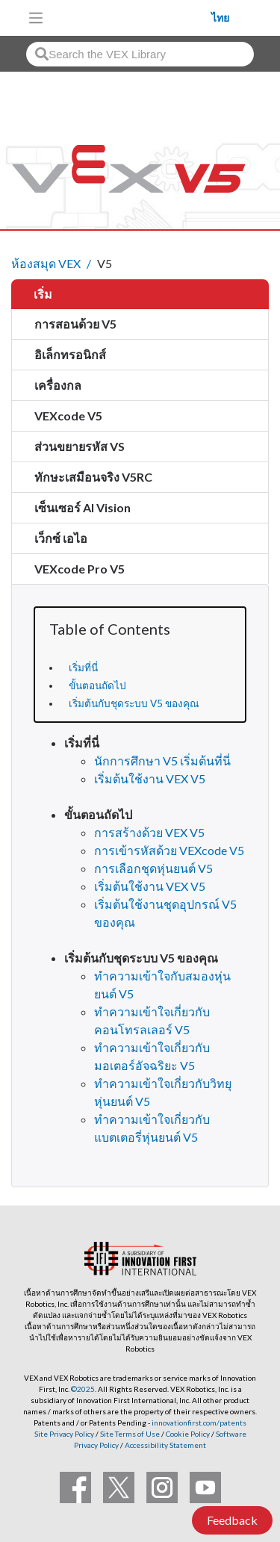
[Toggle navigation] (36, 18)
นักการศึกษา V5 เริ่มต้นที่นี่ (162, 760)
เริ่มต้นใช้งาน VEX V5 (149, 778)
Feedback (232, 1520)
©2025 (83, 1388)
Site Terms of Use (129, 1433)
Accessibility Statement (165, 1444)
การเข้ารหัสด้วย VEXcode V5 (169, 850)
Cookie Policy (188, 1433)
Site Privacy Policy (64, 1433)
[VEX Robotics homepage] (131, 17)
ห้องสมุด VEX (46, 263)
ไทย (220, 18)
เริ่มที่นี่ (83, 668)
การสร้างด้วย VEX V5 (149, 832)
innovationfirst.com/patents (199, 1422)
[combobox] (140, 54)
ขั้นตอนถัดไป (97, 685)
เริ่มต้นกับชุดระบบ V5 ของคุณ (134, 703)
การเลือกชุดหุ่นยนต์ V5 (153, 868)
